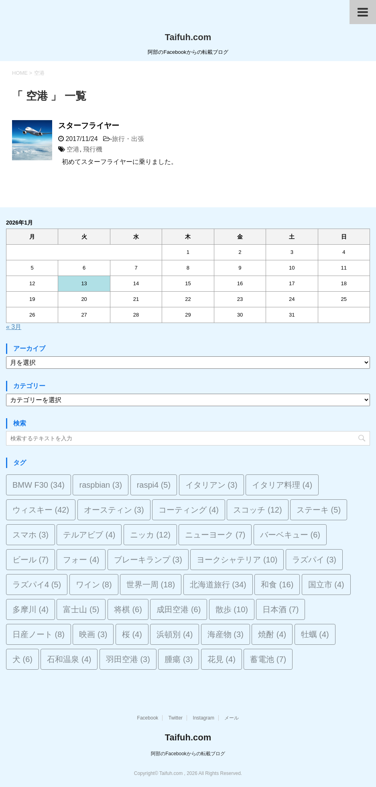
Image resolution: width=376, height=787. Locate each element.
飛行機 (92, 149)
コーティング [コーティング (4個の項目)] (189, 509)
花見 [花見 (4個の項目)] (221, 659)
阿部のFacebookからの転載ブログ (188, 753)
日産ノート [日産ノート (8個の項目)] (38, 634)
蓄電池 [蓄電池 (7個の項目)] (268, 659)
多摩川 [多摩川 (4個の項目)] (30, 609)
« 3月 (13, 326)
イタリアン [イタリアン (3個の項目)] (211, 484)
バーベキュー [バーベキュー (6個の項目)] (290, 534)
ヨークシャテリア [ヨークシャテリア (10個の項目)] (237, 559)
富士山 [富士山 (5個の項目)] (81, 609)
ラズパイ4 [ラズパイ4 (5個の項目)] (36, 584)
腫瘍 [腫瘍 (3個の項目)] (179, 659)
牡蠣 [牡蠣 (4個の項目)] (315, 634)
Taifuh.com (188, 37)
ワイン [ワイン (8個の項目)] (94, 584)
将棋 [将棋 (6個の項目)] (128, 609)
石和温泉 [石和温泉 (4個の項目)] (69, 659)
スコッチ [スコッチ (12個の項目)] (257, 509)
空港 (73, 149)
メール (231, 718)
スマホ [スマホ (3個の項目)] (30, 534)
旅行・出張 (128, 138)
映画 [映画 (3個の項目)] (93, 634)
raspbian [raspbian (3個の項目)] (100, 484)
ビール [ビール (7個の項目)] (30, 559)
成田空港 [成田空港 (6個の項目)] (178, 609)
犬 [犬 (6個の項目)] (22, 659)
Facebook (148, 718)
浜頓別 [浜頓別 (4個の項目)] (174, 634)
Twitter (176, 718)
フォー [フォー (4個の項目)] (81, 559)
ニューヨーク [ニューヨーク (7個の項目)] (215, 534)
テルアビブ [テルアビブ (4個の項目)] (89, 534)
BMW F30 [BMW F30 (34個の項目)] (38, 484)
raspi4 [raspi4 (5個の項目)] (154, 484)
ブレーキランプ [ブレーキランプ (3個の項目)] (148, 559)
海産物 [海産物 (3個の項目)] (225, 634)
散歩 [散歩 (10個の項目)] (231, 609)
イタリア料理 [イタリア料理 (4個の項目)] (282, 484)
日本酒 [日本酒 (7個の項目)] (280, 609)
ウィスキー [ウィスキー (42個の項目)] (40, 509)
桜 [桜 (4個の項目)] (132, 634)
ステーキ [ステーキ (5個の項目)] (319, 509)
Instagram (203, 718)
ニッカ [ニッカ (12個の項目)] (150, 534)
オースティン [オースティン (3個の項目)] (114, 509)
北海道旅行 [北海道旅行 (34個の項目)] (218, 584)
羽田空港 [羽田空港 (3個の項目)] (128, 659)
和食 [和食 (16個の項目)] (277, 584)
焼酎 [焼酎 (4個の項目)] (272, 634)
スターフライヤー (88, 125)
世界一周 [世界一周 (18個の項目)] (150, 584)
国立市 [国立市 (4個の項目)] (326, 584)
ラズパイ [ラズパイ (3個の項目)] (314, 559)
